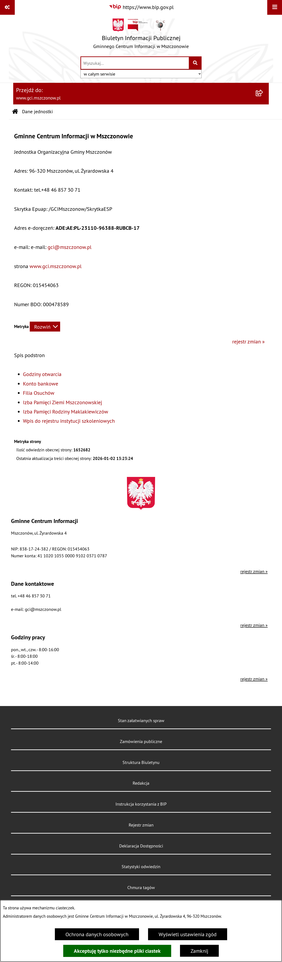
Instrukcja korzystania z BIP (141, 804)
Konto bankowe (40, 383)
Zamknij (199, 950)
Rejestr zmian (141, 825)
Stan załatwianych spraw (141, 720)
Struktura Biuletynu (141, 762)
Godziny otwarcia (42, 374)
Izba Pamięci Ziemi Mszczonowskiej (62, 402)
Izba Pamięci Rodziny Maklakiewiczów (65, 411)
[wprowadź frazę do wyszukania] (134, 63)
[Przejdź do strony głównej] (141, 35)
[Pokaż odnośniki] (7, 7)
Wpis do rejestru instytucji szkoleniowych (69, 420)
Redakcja (141, 783)
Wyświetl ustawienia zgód (188, 934)
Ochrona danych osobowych (96, 934)
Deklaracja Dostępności (141, 846)
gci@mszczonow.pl (69, 247)
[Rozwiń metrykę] (45, 327)
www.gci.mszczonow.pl (56, 266)
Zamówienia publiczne (141, 741)
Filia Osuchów (38, 392)
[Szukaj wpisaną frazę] (195, 63)
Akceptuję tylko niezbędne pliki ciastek (117, 950)
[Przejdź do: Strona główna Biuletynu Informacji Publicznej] (15, 112)
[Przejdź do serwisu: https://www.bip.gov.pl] (141, 7)
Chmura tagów (141, 887)
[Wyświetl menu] (274, 7)
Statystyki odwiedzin (141, 866)
